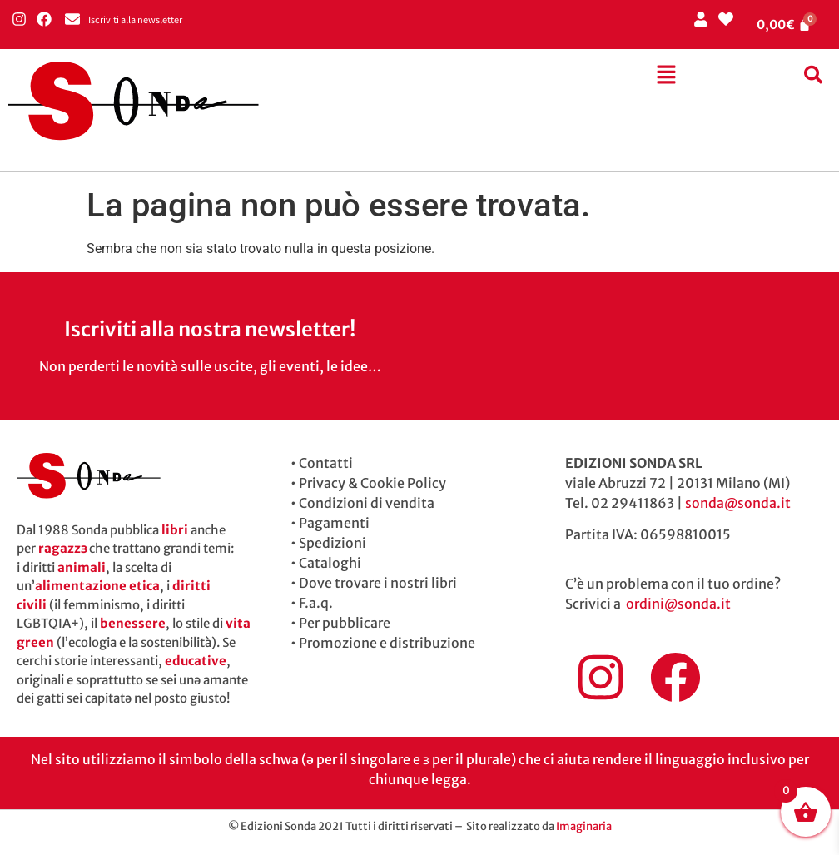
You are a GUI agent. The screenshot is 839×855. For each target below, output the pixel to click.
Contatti (326, 463)
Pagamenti (334, 522)
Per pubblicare (344, 622)
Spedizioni (332, 542)
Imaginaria (584, 826)
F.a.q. (316, 602)
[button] (666, 75)
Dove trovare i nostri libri (378, 582)
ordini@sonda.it (678, 603)
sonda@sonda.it (738, 503)
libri (174, 530)
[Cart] (784, 24)
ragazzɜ (62, 548)
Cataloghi (330, 562)
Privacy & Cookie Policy (372, 483)
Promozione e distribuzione (387, 642)
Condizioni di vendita (366, 503)
